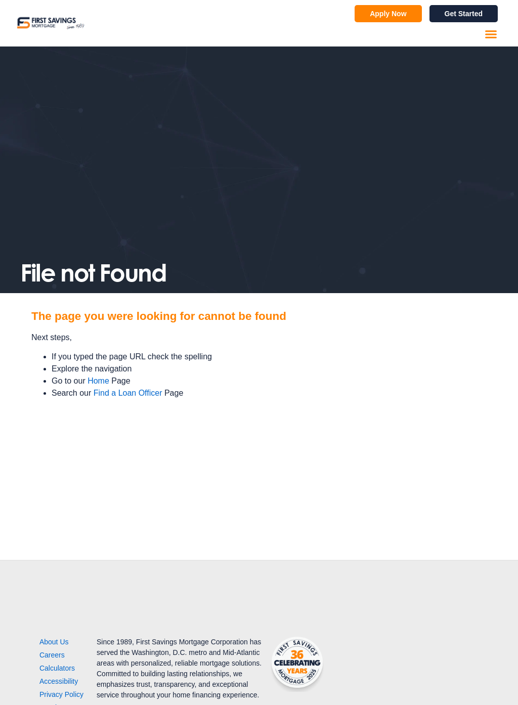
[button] (491, 34)
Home (98, 381)
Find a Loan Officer (128, 393)
